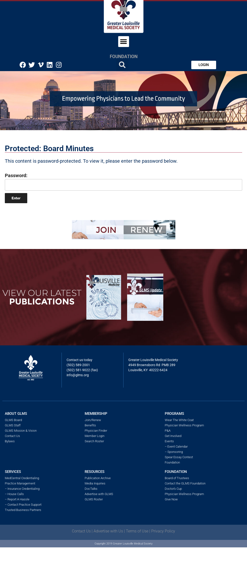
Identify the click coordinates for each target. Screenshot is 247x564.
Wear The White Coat (179, 420)
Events (169, 441)
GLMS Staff (13, 425)
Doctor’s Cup (173, 488)
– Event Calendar (176, 446)
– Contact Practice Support (23, 504)
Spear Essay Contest (179, 457)
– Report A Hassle (17, 499)
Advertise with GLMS (99, 494)
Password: (123, 182)
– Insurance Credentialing (22, 488)
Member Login (94, 436)
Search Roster (94, 441)
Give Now (171, 499)
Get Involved (173, 436)
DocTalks (91, 488)
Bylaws (10, 441)
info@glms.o (76, 375)
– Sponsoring (174, 452)
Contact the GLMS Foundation (185, 483)
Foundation (123, 56)
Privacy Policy (163, 531)
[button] (123, 41)
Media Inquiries (95, 483)
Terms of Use (137, 531)
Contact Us (12, 436)
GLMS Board (13, 420)
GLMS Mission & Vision (21, 430)
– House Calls (14, 494)
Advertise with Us (108, 531)
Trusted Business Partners (23, 510)
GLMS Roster (94, 499)
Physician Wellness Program (184, 425)
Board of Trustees (177, 478)
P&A (168, 430)
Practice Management (20, 483)
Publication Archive (98, 478)
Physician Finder (96, 430)
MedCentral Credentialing (22, 478)
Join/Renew (93, 420)
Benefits (90, 425)
